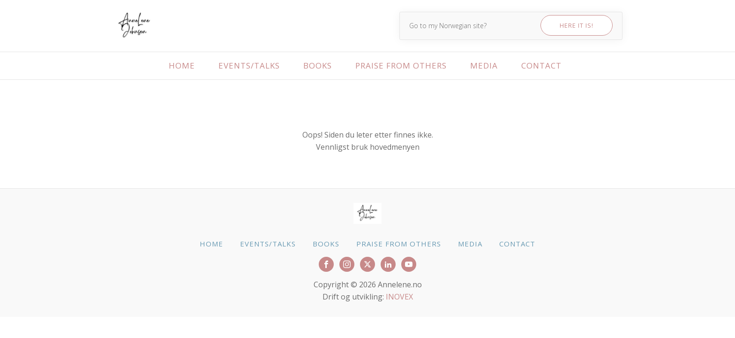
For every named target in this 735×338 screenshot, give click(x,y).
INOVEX (399, 297)
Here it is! (576, 25)
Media (484, 65)
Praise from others (401, 65)
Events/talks (249, 65)
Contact (541, 65)
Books (317, 65)
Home (182, 65)
